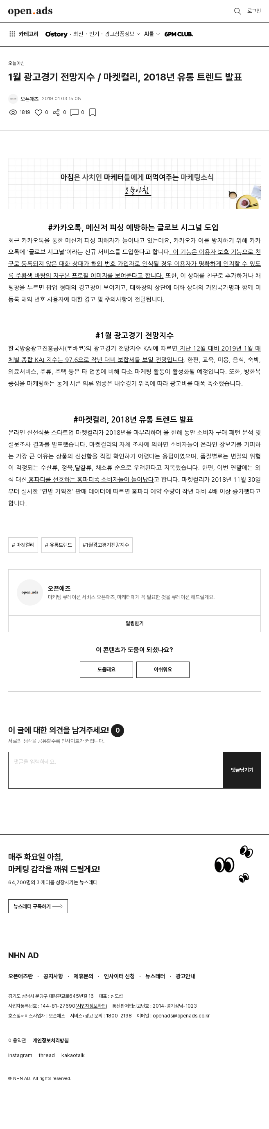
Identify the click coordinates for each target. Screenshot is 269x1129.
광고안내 (185, 976)
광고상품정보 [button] (119, 34)
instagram (20, 1055)
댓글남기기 (242, 770)
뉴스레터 (155, 976)
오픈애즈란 (20, 976)
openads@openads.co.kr (181, 1016)
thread (47, 1055)
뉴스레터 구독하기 (38, 906)
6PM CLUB (179, 34)
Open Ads (30, 11)
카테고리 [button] (23, 34)
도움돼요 (106, 669)
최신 (78, 34)
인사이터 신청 (119, 976)
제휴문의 (83, 976)
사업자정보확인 (91, 1006)
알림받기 (135, 623)
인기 (94, 34)
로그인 (254, 11)
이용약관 (17, 1040)
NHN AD (23, 955)
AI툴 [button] (149, 34)
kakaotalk (73, 1055)
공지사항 (53, 976)
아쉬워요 (163, 669)
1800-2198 (119, 1016)
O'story (56, 34)
